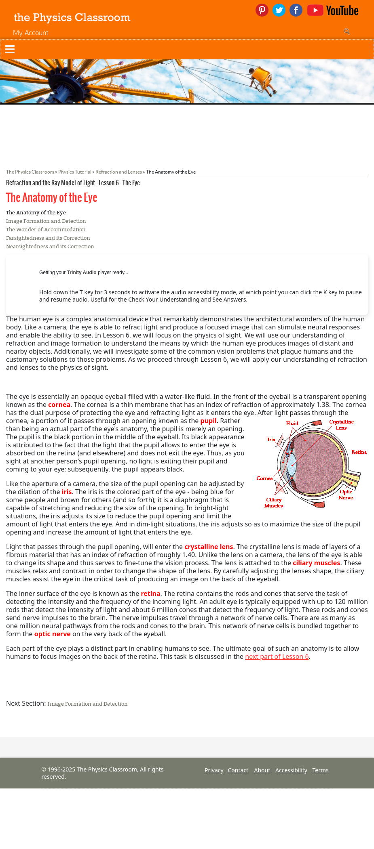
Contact (238, 770)
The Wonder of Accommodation (46, 229)
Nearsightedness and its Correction (50, 246)
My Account (31, 32)
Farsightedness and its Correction (48, 238)
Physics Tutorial (74, 171)
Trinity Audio (82, 272)
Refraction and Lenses (118, 171)
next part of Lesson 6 (276, 656)
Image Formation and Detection (46, 221)
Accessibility (291, 770)
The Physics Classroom (30, 171)
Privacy (214, 770)
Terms (321, 770)
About (262, 770)
